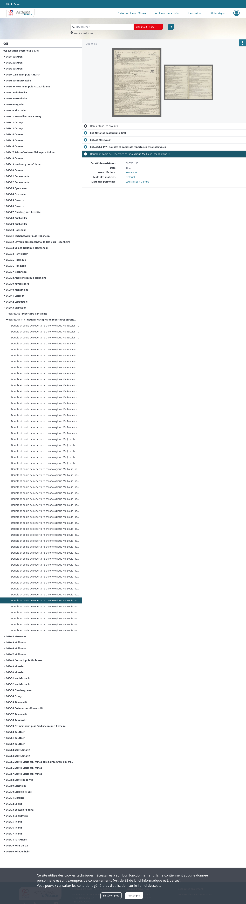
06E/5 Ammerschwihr (18, 80)
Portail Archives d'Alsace (132, 13)
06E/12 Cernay (14, 122)
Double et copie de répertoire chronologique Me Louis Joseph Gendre (45, 469)
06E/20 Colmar (14, 170)
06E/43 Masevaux (16, 307)
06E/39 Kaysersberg (17, 283)
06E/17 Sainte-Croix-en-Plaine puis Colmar (31, 152)
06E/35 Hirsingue (16, 259)
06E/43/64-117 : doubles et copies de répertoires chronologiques (43, 319)
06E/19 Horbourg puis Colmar (23, 164)
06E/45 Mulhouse (16, 642)
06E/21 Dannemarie (17, 176)
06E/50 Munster (15, 672)
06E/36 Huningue (16, 265)
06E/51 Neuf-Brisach (18, 678)
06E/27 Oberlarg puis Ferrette (23, 212)
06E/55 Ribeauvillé (16, 702)
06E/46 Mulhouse (16, 648)
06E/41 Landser (15, 295)
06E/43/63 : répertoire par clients (28, 313)
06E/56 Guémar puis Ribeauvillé (24, 708)
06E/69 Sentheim (16, 785)
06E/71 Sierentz (15, 797)
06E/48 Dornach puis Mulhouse (24, 660)
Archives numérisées (167, 13)
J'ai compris (134, 895)
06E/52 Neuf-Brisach (18, 684)
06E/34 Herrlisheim (17, 253)
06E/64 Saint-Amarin (18, 755)
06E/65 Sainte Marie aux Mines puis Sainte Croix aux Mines (40, 761)
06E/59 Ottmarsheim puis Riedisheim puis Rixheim (36, 726)
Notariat (130, 177)
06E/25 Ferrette (15, 200)
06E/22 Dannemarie (17, 182)
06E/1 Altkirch (14, 56)
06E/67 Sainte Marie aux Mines (24, 773)
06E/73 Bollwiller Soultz (19, 809)
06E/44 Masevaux (16, 636)
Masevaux (131, 172)
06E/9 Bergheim (15, 104)
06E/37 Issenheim (16, 271)
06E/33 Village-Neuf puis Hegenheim (27, 247)
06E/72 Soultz (14, 803)
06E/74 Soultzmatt (17, 815)
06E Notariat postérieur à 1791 (21, 50)
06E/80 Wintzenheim (18, 851)
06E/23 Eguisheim (16, 188)
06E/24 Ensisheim (16, 194)
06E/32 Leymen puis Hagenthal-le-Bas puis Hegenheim (38, 242)
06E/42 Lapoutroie (17, 301)
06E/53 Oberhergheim (19, 690)
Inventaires (194, 13)
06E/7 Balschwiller (16, 92)
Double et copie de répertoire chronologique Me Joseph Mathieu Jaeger (45, 439)
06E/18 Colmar (14, 158)
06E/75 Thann (14, 821)
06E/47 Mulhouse (16, 654)
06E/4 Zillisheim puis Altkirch (23, 74)
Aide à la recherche (83, 32)
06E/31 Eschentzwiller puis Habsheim (28, 236)
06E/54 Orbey (14, 696)
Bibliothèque (217, 13)
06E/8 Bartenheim (16, 98)
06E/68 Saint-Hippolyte (19, 779)
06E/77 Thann (14, 833)
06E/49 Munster (15, 666)
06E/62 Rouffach (15, 744)
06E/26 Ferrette (15, 206)
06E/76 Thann (14, 827)
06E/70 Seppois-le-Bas (19, 791)
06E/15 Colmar (14, 140)
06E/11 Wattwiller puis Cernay (23, 116)
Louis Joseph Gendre (137, 181)
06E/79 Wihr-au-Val (17, 845)
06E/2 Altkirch (14, 62)
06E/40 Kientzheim (17, 289)
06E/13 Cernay (14, 128)
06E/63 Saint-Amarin (18, 750)
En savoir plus (111, 895)
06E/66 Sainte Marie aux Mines (24, 767)
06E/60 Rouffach (15, 732)
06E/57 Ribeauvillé (16, 714)
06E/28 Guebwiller (16, 218)
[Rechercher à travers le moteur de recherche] (103, 27)
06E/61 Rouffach (15, 738)
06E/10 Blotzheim (16, 110)
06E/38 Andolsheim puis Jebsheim (26, 277)
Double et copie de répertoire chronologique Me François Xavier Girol (45, 343)
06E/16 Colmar (14, 146)
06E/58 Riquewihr (16, 720)
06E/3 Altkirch (14, 68)
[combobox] (148, 27)
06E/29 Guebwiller (16, 224)
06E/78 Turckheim (16, 839)
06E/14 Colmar (14, 134)
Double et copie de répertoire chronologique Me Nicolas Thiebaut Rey (45, 325)
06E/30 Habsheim (16, 230)
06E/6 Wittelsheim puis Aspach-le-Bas (28, 86)
